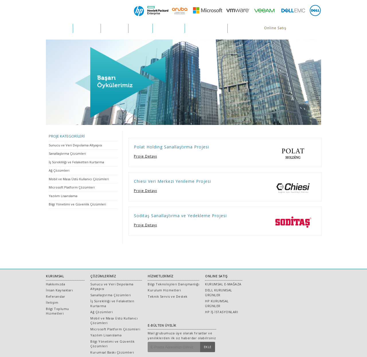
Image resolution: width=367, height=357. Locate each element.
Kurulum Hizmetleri (164, 290)
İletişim (52, 302)
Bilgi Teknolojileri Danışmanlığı (173, 284)
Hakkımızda (55, 284)
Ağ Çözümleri (59, 170)
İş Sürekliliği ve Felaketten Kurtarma (76, 162)
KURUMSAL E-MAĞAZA (223, 284)
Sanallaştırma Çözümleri (67, 153)
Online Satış (275, 27)
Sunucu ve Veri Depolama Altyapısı (75, 145)
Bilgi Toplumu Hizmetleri (57, 311)
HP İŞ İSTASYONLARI (221, 312)
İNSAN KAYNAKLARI (206, 28)
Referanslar (55, 296)
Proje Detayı (145, 156)
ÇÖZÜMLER (87, 28)
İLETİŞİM (238, 28)
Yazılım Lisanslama (63, 196)
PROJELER (140, 28)
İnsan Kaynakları (59, 290)
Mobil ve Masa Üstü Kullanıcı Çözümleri (79, 179)
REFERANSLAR (168, 28)
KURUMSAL (59, 28)
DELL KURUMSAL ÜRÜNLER (218, 292)
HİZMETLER (114, 28)
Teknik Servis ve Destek (168, 296)
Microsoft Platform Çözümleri (72, 187)
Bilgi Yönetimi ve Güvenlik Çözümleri (77, 204)
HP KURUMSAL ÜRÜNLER (217, 303)
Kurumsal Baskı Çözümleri (112, 352)
